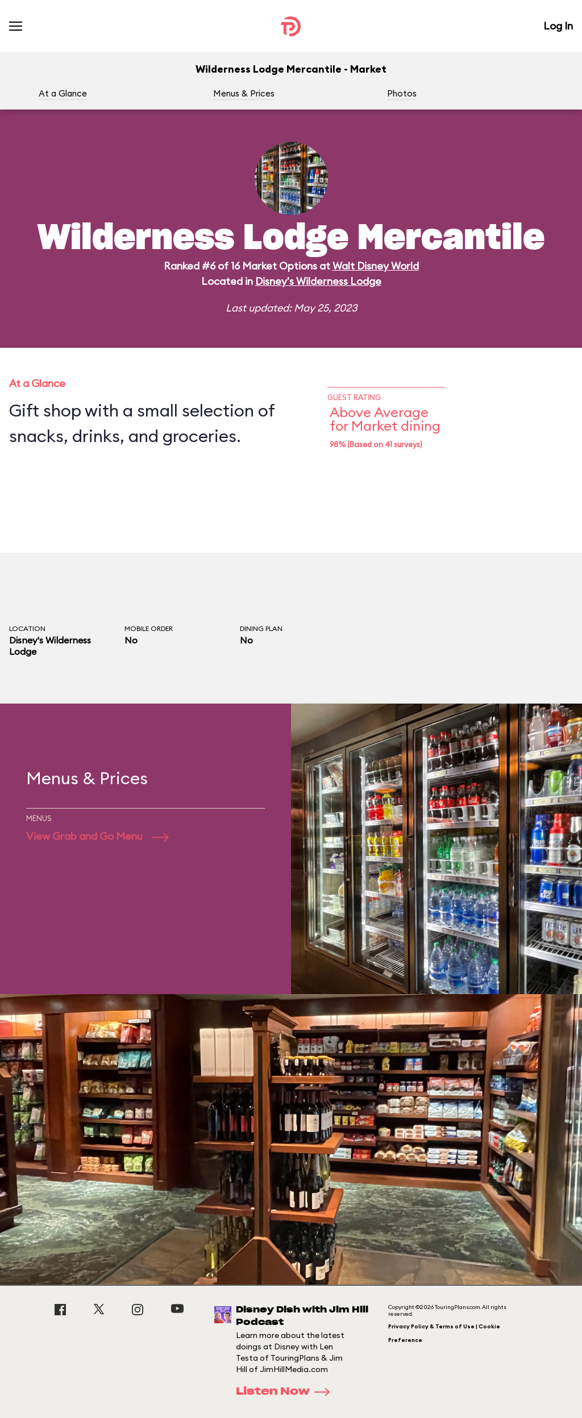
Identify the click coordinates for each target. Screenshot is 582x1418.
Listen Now (286, 1392)
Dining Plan (261, 628)
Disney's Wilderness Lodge (318, 281)
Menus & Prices (244, 93)
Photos (402, 93)
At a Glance (63, 93)
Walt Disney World (375, 265)
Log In (558, 25)
